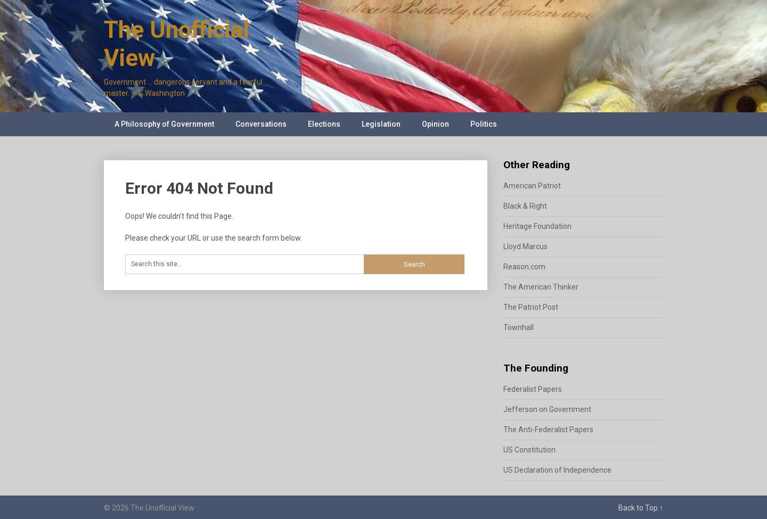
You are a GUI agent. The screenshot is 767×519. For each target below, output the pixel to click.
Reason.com (524, 266)
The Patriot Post (530, 307)
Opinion (435, 124)
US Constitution (529, 450)
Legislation (381, 124)
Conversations (261, 124)
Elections (324, 124)
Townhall (518, 327)
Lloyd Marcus (525, 246)
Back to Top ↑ (640, 508)
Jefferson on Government (547, 409)
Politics (483, 124)
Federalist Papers (532, 389)
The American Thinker (540, 287)
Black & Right (525, 206)
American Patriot (532, 186)
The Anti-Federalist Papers (548, 429)
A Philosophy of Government (164, 124)
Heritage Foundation (537, 226)
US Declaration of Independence (557, 470)
